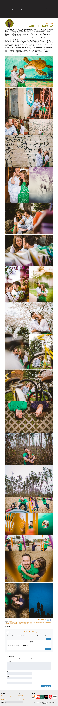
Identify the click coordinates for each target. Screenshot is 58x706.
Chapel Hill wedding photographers (20, 622)
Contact (10, 696)
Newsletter (3, 699)
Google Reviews (21, 696)
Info (2, 698)
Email (8, 676)
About (10, 695)
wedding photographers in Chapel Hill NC (11, 623)
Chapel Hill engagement (11, 622)
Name (8, 671)
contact (41, 9)
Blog (2, 695)
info (21, 9)
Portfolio (3, 696)
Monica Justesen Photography (30, 632)
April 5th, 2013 (31, 633)
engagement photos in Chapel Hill (31, 622)
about (36, 9)
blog (12, 9)
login (46, 9)
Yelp (19, 698)
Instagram (20, 695)
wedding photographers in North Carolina (25, 623)
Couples (10, 621)
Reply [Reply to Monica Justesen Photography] (48, 639)
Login (10, 698)
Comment (9, 661)
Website (9, 681)
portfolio (17, 9)
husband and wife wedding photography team (44, 622)
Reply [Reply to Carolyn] (48, 648)
